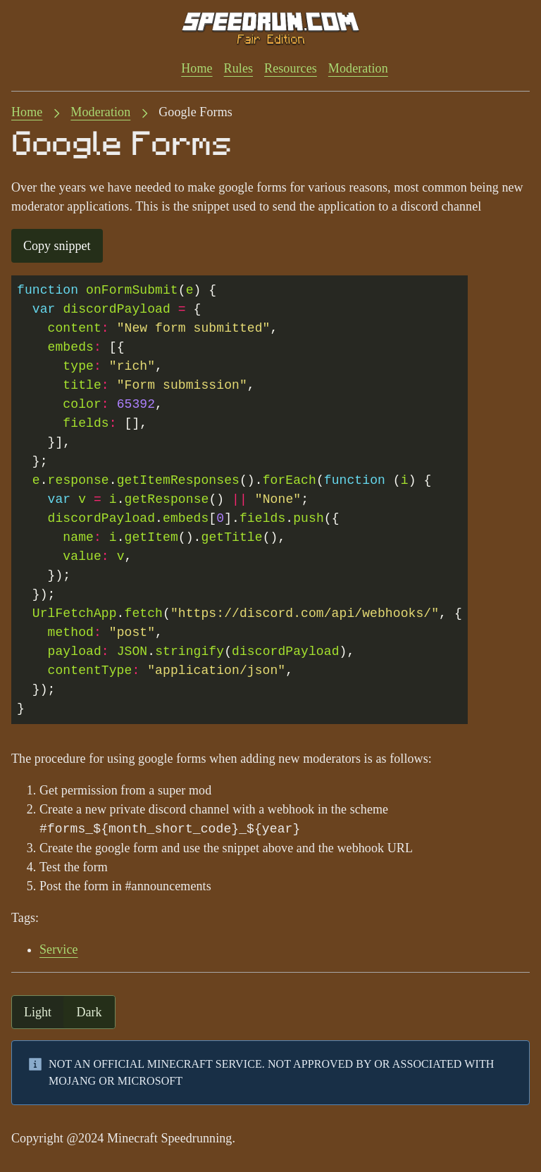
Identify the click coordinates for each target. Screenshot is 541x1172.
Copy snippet (57, 246)
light (37, 1012)
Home (196, 68)
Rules (238, 68)
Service (58, 949)
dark (89, 1012)
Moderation (358, 68)
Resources (290, 68)
